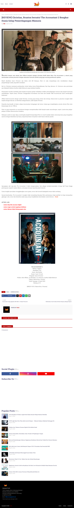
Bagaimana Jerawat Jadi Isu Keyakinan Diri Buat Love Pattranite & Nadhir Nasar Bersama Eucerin (33, 465)
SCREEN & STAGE (9, 14)
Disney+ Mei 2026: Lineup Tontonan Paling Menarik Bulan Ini (24, 472)
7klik (4, 23)
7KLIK (11, 505)
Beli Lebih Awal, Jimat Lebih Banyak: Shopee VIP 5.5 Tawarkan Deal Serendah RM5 (29, 446)
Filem (7, 292)
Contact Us (70, 505)
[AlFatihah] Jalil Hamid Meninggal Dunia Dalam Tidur (22, 452)
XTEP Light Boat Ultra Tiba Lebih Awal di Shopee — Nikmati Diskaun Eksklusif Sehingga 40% (31, 421)
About (64, 505)
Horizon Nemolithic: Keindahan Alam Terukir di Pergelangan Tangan (26, 433)
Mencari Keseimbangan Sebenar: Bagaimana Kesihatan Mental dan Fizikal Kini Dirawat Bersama (33, 440)
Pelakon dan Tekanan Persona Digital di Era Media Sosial (23, 427)
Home (3, 14)
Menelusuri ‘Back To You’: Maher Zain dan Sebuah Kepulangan (24, 459)
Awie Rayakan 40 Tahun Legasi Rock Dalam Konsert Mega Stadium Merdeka (28, 414)
